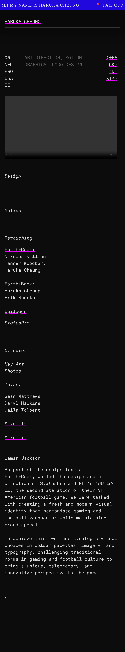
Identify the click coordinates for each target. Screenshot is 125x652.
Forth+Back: (20, 250)
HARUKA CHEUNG (23, 22)
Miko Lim (15, 424)
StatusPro (17, 323)
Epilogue (15, 311)
